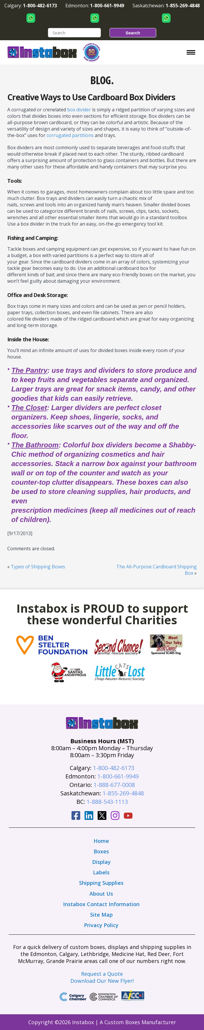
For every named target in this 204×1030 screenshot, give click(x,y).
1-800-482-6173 (113, 768)
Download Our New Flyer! (102, 980)
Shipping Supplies (101, 882)
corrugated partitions (70, 135)
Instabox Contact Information (101, 904)
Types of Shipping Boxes (38, 566)
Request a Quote (102, 973)
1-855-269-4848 (123, 793)
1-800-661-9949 (118, 776)
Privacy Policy (101, 925)
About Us (101, 893)
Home (101, 840)
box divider (79, 109)
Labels (101, 872)
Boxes (101, 851)
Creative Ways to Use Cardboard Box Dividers (91, 97)
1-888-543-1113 (107, 802)
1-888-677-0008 (114, 785)
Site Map (101, 914)
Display (101, 861)
